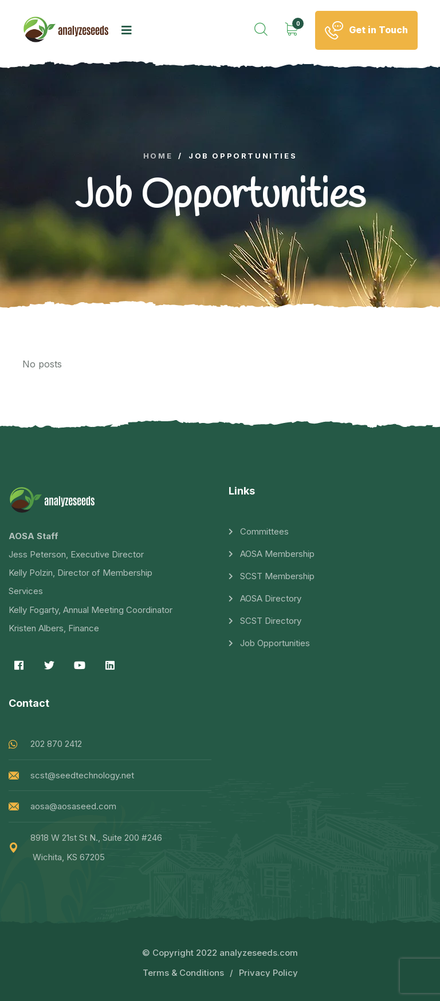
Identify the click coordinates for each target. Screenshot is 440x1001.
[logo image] (66, 30)
